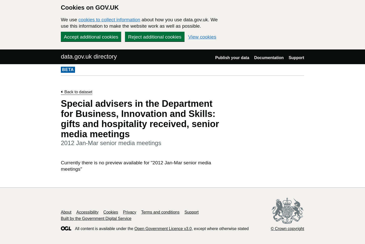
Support (296, 58)
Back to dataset (78, 92)
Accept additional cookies (91, 37)
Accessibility (87, 212)
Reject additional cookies (154, 37)
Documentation (269, 58)
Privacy (129, 212)
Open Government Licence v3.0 (163, 228)
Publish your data (232, 58)
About (66, 212)
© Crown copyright (287, 228)
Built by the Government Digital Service (96, 218)
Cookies (110, 212)
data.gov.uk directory (89, 56)
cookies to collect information (109, 19)
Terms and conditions (160, 212)
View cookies (202, 36)
